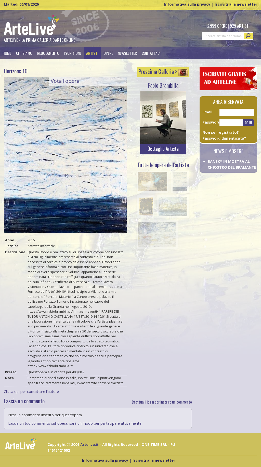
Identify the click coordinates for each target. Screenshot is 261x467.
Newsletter (127, 53)
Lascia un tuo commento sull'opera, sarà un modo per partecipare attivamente (74, 423)
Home (7, 53)
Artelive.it (89, 444)
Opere (108, 53)
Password (210, 122)
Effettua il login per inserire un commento (162, 402)
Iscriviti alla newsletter (236, 4)
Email (207, 112)
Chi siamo (24, 53)
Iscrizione (72, 53)
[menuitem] (7, 53)
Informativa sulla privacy (187, 4)
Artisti (92, 53)
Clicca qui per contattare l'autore (31, 391)
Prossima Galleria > (163, 71)
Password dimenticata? (224, 138)
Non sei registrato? (220, 132)
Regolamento (48, 53)
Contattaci (151, 53)
